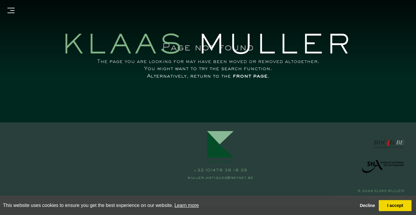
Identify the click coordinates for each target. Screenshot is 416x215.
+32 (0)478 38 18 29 (220, 170)
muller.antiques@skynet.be (220, 178)
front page (250, 76)
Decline (367, 205)
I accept (395, 205)
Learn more (186, 205)
